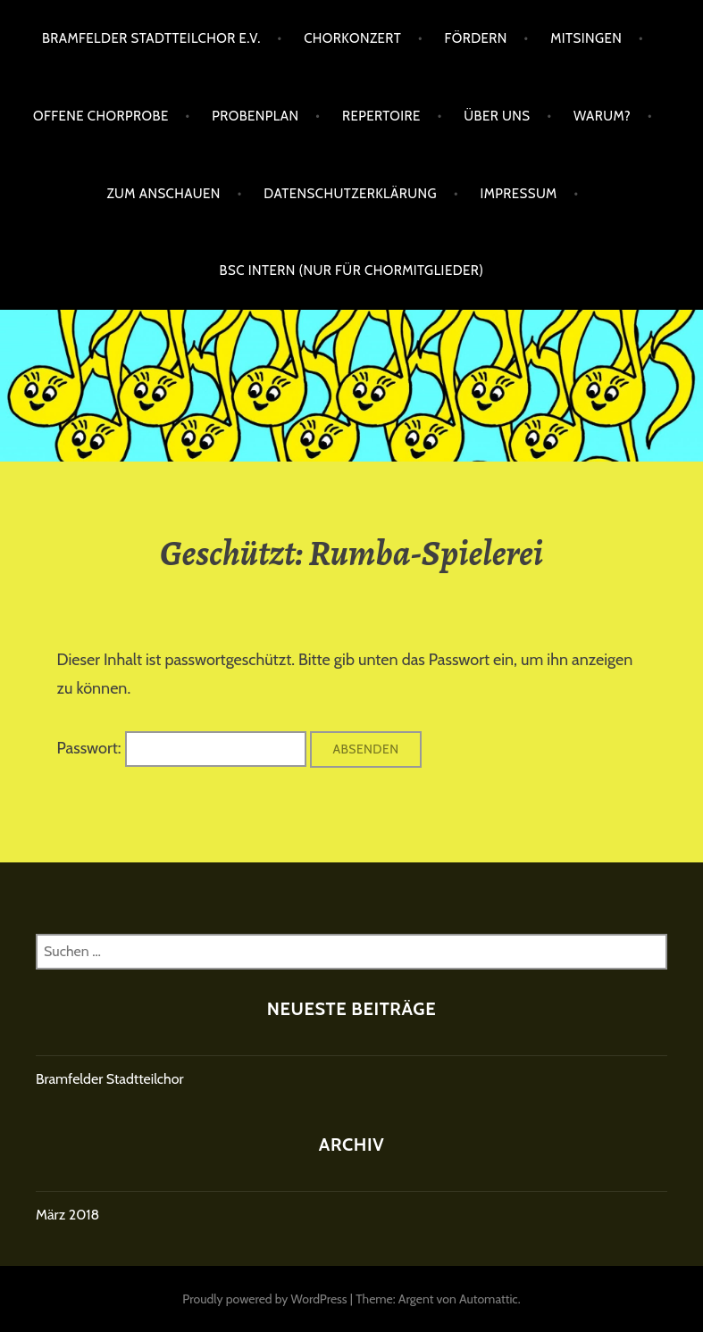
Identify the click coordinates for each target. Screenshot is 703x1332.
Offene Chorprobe (101, 116)
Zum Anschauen (163, 194)
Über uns (497, 116)
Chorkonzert (352, 38)
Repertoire (381, 116)
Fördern (475, 38)
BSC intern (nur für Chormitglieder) (352, 270)
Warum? (602, 116)
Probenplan (255, 116)
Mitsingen (586, 38)
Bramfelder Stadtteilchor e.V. (151, 38)
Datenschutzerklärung (350, 194)
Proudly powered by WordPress (264, 1299)
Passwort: (181, 748)
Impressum (518, 194)
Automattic (488, 1299)
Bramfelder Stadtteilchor (110, 1078)
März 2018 (67, 1214)
